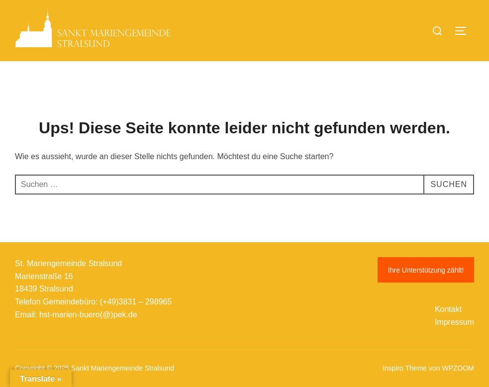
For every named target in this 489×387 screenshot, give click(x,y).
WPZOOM (458, 368)
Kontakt (448, 309)
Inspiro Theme (405, 368)
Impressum (454, 322)
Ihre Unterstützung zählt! (426, 270)
